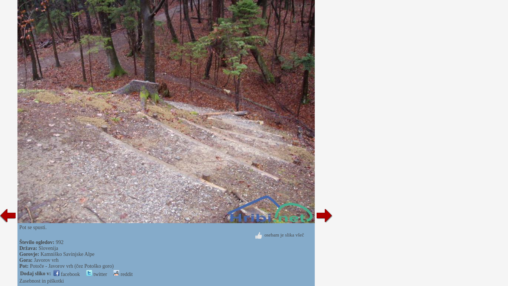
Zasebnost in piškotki (41, 281)
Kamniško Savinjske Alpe (67, 254)
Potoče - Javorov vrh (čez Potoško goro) (72, 266)
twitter (96, 274)
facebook (67, 274)
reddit (123, 274)
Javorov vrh (46, 260)
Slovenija (48, 248)
